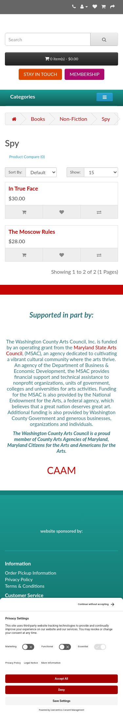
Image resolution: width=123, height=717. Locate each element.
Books (38, 119)
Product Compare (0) (27, 156)
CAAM (61, 470)
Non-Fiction (73, 119)
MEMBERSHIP (84, 74)
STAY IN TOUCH (40, 74)
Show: (75, 172)
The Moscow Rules (32, 231)
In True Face (23, 188)
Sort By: (15, 172)
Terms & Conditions (24, 586)
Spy (106, 119)
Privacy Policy (18, 579)
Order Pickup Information (30, 573)
